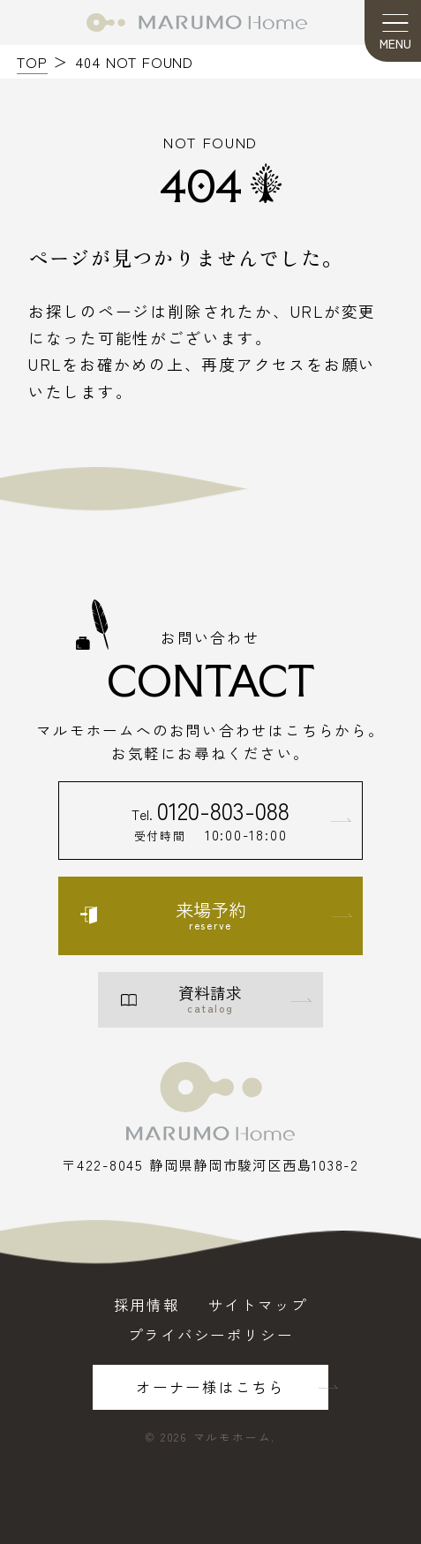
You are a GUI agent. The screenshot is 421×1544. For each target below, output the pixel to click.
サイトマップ (258, 1305)
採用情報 (147, 1305)
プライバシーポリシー (211, 1335)
